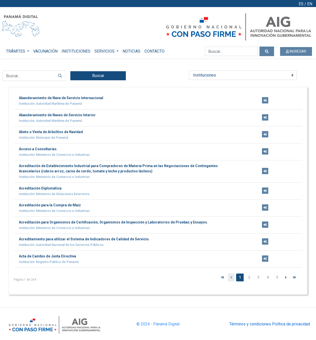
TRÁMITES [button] (16, 51)
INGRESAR (296, 51)
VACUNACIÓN (45, 51)
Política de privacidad (291, 324)
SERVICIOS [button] (105, 51)
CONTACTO (154, 51)
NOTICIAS (131, 51)
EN (309, 4)
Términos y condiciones (250, 324)
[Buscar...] (231, 51)
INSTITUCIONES (76, 51)
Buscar (98, 75)
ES (301, 4)
